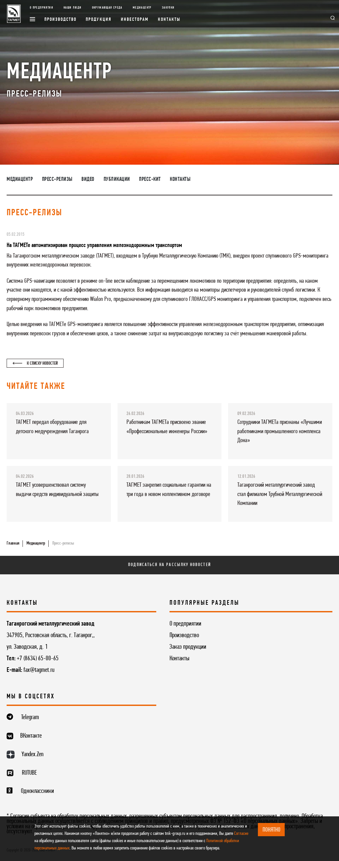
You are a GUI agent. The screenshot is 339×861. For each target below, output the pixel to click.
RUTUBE (29, 773)
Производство (60, 19)
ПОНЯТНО (271, 830)
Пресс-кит (150, 179)
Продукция (99, 19)
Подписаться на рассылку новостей (169, 565)
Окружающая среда (107, 8)
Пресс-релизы (57, 179)
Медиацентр (142, 8)
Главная (13, 543)
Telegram (30, 717)
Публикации (117, 179)
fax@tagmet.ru (39, 670)
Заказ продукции (188, 647)
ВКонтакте (31, 736)
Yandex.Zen (32, 754)
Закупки (168, 8)
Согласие (241, 833)
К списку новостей (35, 363)
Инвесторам (135, 19)
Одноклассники (37, 791)
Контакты (169, 19)
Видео (87, 179)
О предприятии (41, 8)
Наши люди (72, 8)
